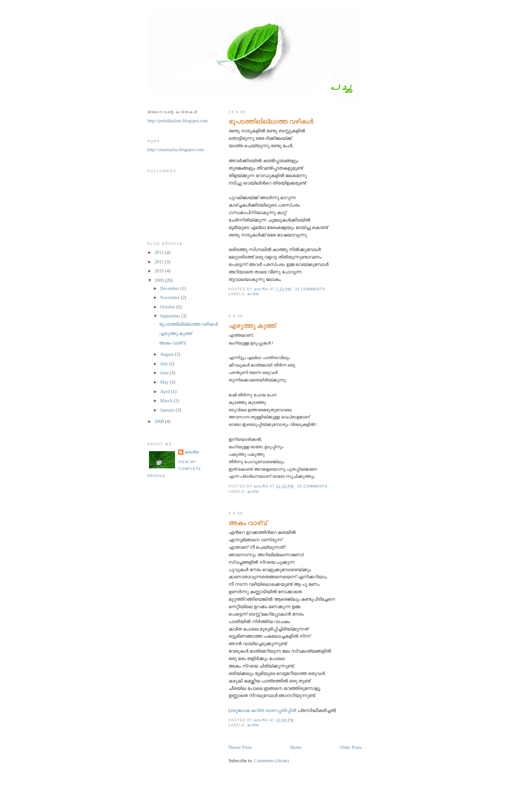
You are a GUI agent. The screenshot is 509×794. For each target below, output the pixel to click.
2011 (160, 261)
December (170, 288)
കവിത (253, 294)
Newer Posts (240, 747)
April (165, 391)
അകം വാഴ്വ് (248, 522)
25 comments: (313, 486)
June (165, 372)
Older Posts (351, 747)
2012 (160, 252)
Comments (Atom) (271, 760)
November (170, 297)
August (167, 354)
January (168, 410)
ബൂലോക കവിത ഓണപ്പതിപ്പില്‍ (264, 710)
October (168, 306)
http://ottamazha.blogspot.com (175, 149)
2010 (160, 270)
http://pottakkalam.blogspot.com (177, 120)
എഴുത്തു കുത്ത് (252, 325)
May (165, 382)
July (164, 363)
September (170, 316)
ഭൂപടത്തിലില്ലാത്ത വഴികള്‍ (271, 121)
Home (296, 747)
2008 (160, 421)
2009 (160, 280)
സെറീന (192, 452)
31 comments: (311, 289)
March (166, 400)
